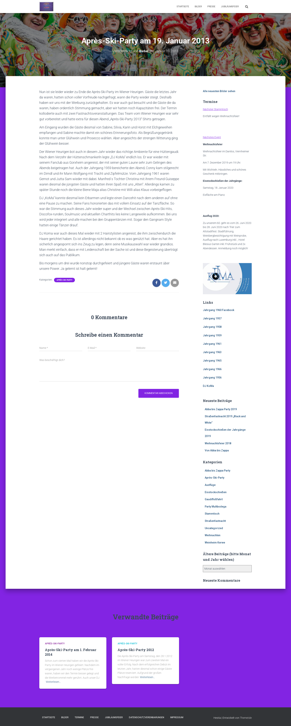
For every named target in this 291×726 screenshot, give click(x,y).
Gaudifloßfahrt (214, 499)
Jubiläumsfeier (230, 6)
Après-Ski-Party (64, 280)
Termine (79, 717)
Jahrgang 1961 (212, 343)
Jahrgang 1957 (212, 318)
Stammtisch (212, 513)
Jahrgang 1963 (212, 352)
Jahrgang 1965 (212, 360)
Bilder (198, 6)
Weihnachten (212, 535)
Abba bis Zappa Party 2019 (221, 409)
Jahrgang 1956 (212, 377)
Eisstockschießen (216, 492)
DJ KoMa (208, 385)
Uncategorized (214, 528)
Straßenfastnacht (215, 520)
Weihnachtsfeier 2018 (218, 443)
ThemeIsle (246, 717)
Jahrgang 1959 (212, 335)
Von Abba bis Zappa (217, 450)
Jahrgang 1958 (212, 326)
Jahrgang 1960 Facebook (218, 310)
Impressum (176, 717)
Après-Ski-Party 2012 (136, 650)
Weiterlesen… (53, 681)
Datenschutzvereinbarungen (146, 717)
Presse (211, 6)
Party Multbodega (215, 506)
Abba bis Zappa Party (217, 470)
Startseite (183, 6)
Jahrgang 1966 (212, 369)
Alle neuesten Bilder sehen (219, 91)
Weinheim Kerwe (215, 542)
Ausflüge (210, 484)
